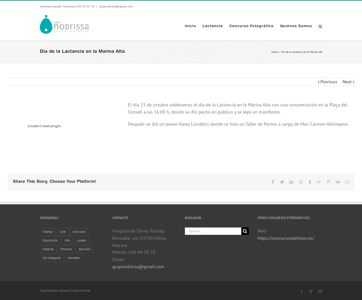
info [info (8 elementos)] (67, 240)
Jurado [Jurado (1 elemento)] (81, 240)
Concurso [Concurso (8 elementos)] (79, 231)
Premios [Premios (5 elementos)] (66, 249)
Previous (328, 82)
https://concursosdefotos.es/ (286, 238)
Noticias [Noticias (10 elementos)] (48, 249)
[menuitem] (194, 26)
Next (347, 82)
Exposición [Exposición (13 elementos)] (50, 240)
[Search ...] (213, 231)
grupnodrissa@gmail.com (116, 6)
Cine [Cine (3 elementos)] (63, 231)
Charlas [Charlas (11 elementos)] (48, 231)
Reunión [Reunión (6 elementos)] (84, 249)
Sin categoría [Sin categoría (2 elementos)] (52, 258)
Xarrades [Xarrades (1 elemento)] (74, 258)
